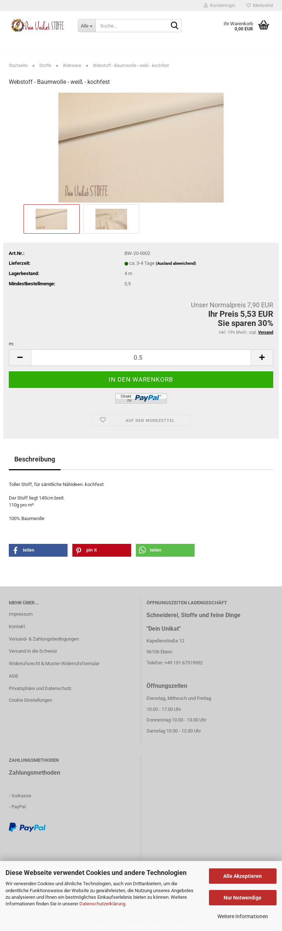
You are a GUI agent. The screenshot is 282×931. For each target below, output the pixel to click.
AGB (13, 676)
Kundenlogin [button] (219, 5)
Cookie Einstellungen (30, 700)
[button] (38, 550)
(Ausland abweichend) (176, 263)
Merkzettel (259, 5)
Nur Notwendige (242, 898)
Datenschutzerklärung (102, 903)
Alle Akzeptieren (242, 876)
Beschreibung (34, 459)
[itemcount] (141, 357)
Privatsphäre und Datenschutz (40, 688)
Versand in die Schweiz (33, 651)
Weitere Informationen (242, 916)
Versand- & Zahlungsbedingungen (44, 639)
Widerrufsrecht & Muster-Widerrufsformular (54, 663)
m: (11, 343)
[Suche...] (86, 25)
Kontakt (17, 626)
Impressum (21, 614)
